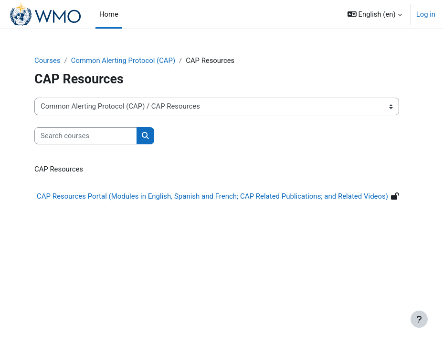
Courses (47, 60)
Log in (425, 14)
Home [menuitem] (108, 14)
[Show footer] (419, 319)
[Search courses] (85, 135)
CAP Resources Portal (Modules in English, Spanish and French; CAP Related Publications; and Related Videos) (212, 196)
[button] (374, 14)
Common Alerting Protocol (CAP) (123, 60)
